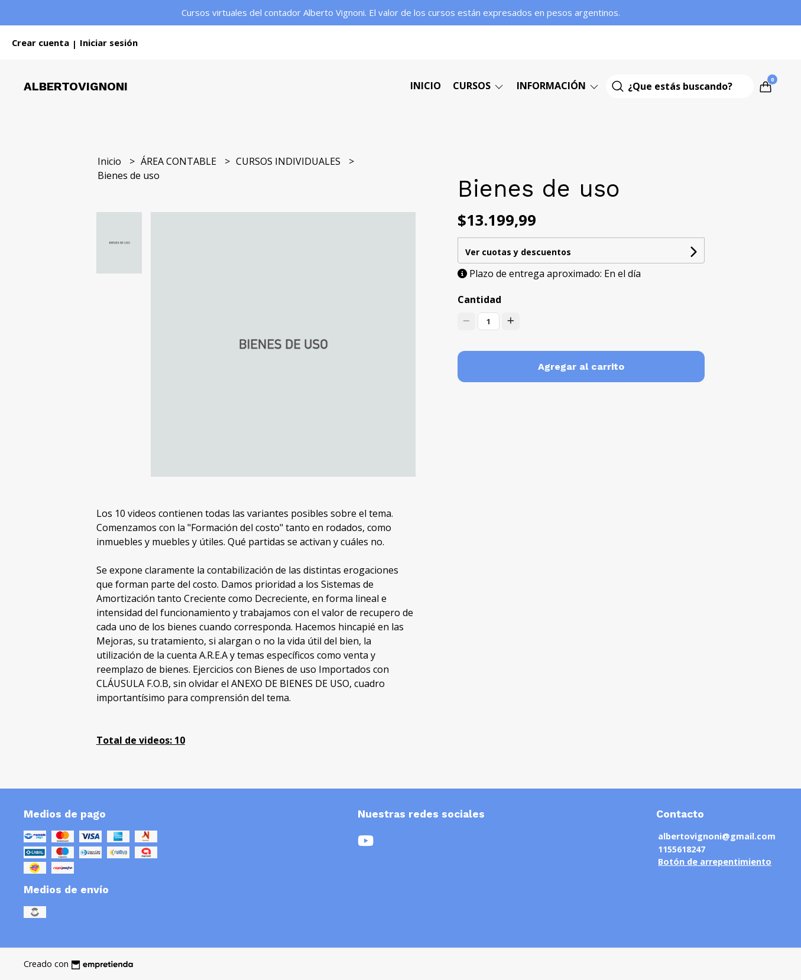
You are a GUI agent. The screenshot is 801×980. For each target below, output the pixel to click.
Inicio (425, 85)
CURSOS (479, 85)
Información (558, 85)
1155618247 (681, 849)
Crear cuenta (40, 42)
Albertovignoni (76, 86)
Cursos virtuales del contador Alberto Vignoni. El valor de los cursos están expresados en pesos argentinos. (400, 12)
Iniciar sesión (109, 42)
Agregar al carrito (581, 366)
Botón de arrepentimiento (714, 861)
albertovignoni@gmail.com (717, 836)
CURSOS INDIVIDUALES (289, 161)
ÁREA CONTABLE (180, 161)
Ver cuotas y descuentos (518, 252)
